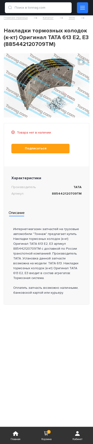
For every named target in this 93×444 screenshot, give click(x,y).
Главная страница (16, 18)
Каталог (48, 18)
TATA (72, 18)
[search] (10, 8)
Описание (17, 212)
